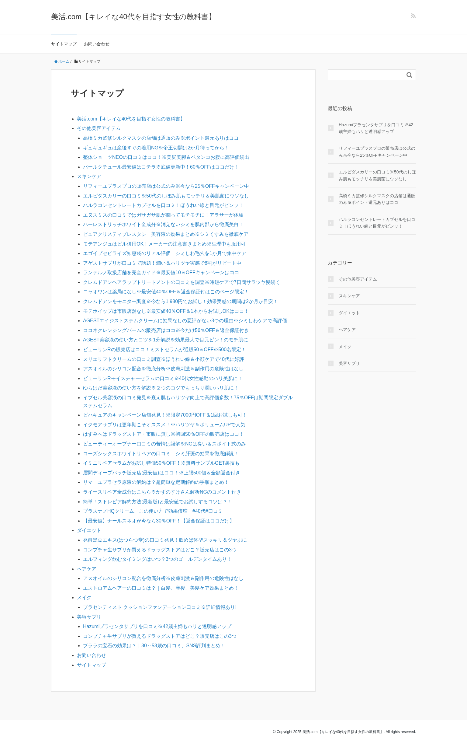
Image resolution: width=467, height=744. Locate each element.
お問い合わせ (96, 43)
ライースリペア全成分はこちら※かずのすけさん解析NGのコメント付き (162, 491)
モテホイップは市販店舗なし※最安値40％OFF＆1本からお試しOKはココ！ (166, 311)
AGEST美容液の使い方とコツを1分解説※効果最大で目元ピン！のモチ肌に (165, 339)
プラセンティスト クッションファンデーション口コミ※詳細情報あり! (160, 607)
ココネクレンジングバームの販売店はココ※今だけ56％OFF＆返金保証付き (166, 330)
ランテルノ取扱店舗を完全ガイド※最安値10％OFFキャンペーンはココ (161, 272)
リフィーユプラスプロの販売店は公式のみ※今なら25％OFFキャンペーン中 (166, 186)
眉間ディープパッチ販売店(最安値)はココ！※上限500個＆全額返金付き (161, 472)
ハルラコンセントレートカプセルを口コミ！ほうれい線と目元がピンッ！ (163, 205)
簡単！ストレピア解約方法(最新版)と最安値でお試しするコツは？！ (157, 501)
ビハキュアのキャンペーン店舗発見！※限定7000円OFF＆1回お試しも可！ (165, 414)
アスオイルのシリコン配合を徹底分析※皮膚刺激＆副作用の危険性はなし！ (165, 368)
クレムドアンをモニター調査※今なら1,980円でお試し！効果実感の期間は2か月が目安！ (180, 301)
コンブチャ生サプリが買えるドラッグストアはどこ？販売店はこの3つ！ (162, 549)
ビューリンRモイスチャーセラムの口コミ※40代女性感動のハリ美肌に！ (163, 378)
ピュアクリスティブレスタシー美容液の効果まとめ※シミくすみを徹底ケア (165, 234)
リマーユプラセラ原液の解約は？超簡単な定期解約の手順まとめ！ (156, 482)
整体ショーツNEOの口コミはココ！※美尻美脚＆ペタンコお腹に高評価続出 (166, 157)
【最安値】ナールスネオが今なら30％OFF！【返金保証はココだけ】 (158, 520)
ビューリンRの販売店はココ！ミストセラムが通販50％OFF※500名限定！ (164, 349)
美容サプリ (89, 617)
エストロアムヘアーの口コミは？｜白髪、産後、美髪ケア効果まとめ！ (161, 588)
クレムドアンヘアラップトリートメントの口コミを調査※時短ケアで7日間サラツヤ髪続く (181, 282)
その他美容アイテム (99, 128)
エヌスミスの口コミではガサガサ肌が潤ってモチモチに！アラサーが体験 (163, 215)
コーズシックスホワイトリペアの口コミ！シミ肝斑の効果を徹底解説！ (161, 453)
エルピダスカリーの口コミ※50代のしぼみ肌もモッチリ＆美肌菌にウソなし (166, 195)
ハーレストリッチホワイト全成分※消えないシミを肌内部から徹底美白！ (163, 224)
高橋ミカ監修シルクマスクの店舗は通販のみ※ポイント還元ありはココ (161, 138)
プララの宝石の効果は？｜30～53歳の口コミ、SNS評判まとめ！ (154, 645)
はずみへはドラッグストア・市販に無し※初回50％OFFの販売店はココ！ (163, 434)
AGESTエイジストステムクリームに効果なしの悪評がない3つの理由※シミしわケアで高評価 (185, 320)
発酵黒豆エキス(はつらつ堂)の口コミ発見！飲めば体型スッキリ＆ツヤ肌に (165, 540)
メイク (84, 597)
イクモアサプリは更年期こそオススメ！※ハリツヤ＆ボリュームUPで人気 (164, 424)
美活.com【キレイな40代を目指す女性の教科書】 (133, 16)
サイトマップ (64, 43)
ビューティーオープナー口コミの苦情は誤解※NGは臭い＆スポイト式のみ (164, 443)
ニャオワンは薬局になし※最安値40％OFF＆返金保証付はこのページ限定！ (166, 291)
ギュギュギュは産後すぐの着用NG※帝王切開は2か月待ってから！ (156, 147)
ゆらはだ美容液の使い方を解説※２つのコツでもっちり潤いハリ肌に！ (161, 387)
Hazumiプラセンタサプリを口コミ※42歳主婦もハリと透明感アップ (157, 626)
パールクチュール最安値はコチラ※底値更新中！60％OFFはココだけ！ (161, 166)
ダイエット (89, 530)
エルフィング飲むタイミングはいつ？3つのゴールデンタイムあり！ (157, 559)
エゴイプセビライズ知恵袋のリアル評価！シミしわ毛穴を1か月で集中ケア (164, 253)
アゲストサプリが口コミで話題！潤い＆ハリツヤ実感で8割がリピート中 (162, 263)
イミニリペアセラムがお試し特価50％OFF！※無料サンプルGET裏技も (161, 463)
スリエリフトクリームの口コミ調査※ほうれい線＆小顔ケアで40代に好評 (163, 359)
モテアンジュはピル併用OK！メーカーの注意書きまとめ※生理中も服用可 (164, 243)
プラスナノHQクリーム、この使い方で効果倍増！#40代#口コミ (153, 511)
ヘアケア (86, 568)
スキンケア (89, 176)
